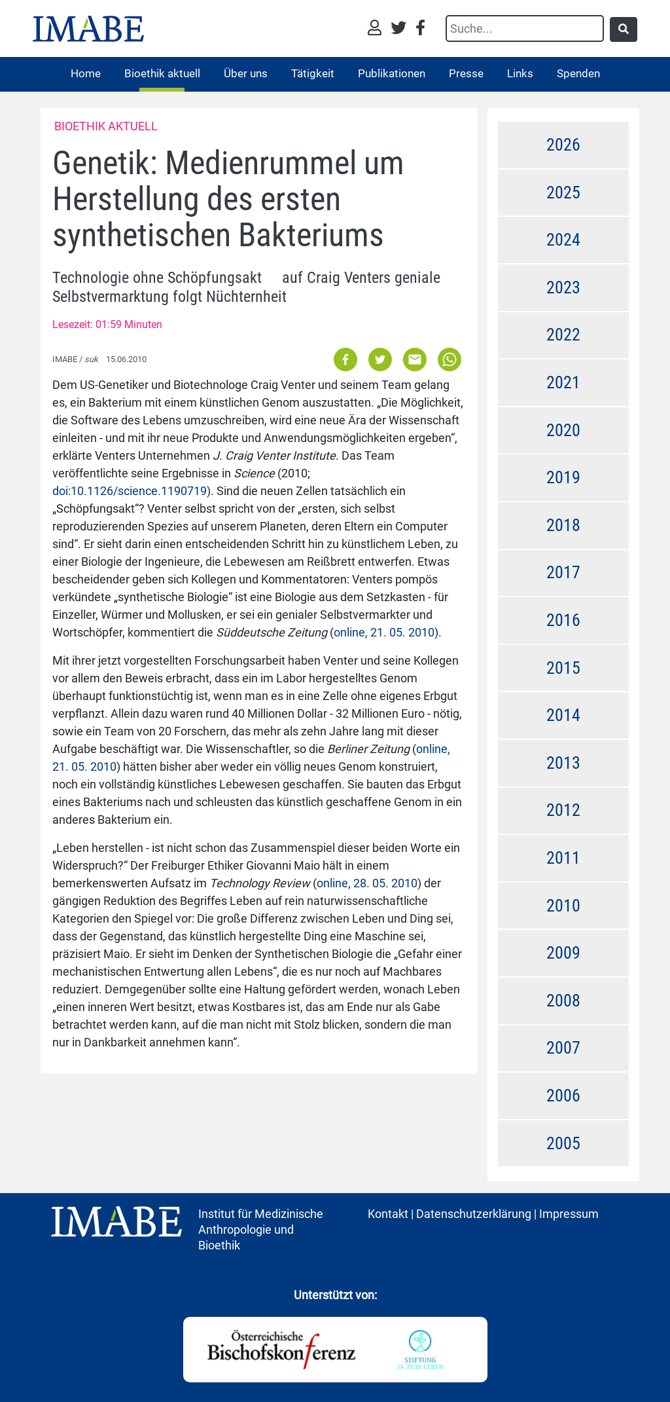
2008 (563, 1000)
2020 (563, 430)
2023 (563, 287)
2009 (563, 953)
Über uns (246, 73)
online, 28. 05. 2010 (367, 883)
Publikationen (391, 73)
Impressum (569, 1214)
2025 (563, 192)
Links (520, 73)
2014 (563, 715)
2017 (563, 572)
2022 (563, 334)
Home (86, 73)
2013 (563, 763)
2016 (563, 620)
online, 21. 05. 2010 (384, 632)
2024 (563, 239)
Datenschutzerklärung (473, 1214)
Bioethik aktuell (162, 73)
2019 (563, 477)
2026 (563, 145)
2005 (563, 1143)
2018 (563, 525)
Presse (466, 73)
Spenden (578, 73)
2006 (563, 1095)
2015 (563, 668)
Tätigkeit (312, 73)
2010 (563, 905)
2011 (563, 858)
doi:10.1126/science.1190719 (129, 491)
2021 (563, 382)
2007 (563, 1048)
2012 (563, 810)
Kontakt (388, 1214)
